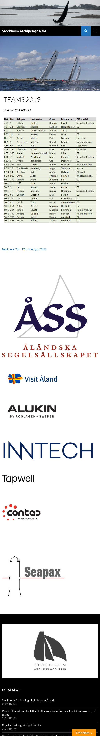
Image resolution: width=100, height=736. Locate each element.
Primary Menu (95, 31)
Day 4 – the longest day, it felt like (22, 725)
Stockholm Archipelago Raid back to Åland (28, 700)
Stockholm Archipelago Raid (24, 31)
